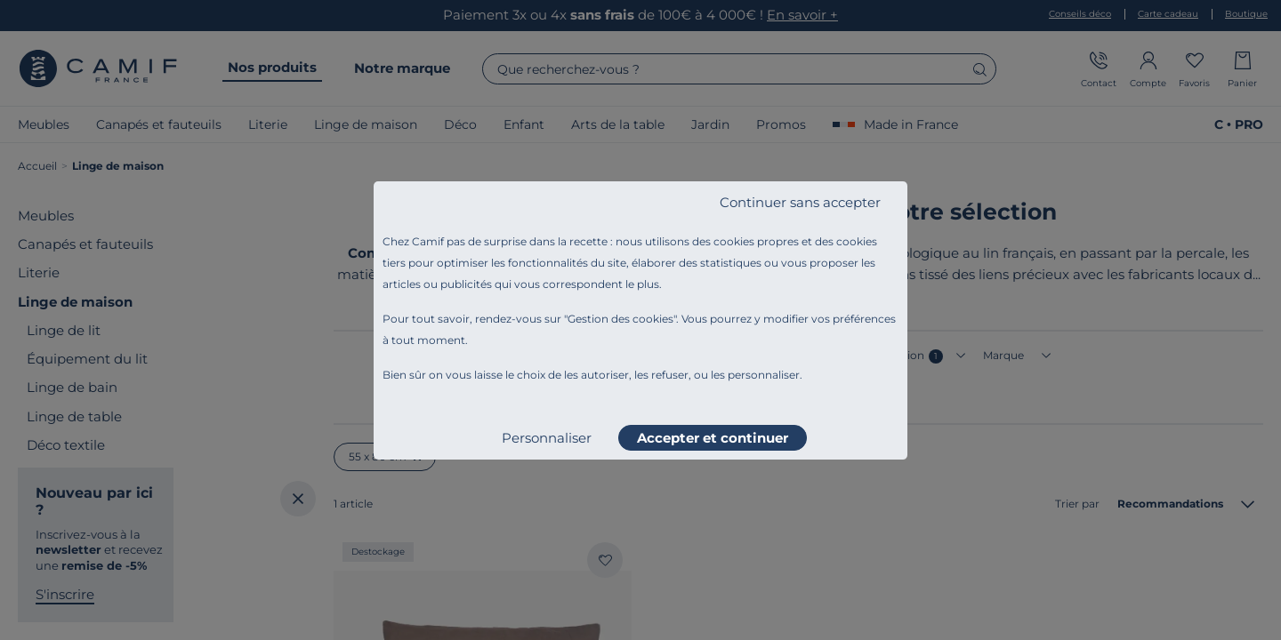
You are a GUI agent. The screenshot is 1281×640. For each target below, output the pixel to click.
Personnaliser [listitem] (547, 437)
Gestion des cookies (620, 318)
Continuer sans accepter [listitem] (800, 202)
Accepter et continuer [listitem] (712, 437)
